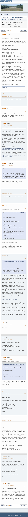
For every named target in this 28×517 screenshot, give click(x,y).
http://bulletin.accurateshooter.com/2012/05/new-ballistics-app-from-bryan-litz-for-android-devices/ (13, 149)
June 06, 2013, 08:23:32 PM (7, 420)
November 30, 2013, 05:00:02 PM (8, 485)
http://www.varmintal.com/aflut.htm (9, 299)
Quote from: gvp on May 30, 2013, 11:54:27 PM (14, 364)
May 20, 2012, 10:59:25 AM (7, 193)
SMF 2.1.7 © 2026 (10, 515)
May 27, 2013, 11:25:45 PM (7, 324)
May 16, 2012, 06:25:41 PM (7, 36)
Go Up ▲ (18, 513)
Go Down (3, 30)
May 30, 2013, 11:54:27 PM (7, 339)
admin (4, 94)
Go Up (2, 505)
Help (8, 513)
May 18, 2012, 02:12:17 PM (7, 125)
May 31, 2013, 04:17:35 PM (7, 359)
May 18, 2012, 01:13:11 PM (7, 110)
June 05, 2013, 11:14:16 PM (7, 393)
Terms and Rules (13, 513)
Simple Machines (17, 515)
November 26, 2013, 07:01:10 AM (8, 458)
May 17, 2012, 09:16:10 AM (7, 96)
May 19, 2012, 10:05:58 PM (8, 165)
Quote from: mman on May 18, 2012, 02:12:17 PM (14, 168)
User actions (23, 30)
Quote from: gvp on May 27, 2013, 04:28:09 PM (14, 261)
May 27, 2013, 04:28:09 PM (7, 207)
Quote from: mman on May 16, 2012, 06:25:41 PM (14, 212)
